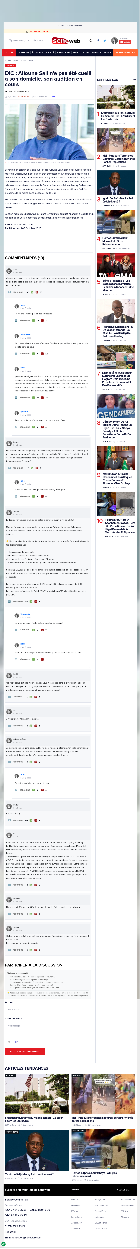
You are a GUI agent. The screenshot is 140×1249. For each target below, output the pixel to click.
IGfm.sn (74, 1203)
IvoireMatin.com (127, 1197)
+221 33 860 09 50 (16, 1207)
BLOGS (86, 52)
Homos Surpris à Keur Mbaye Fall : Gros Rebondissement (115, 241)
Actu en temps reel (74, 25)
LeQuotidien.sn (101, 1215)
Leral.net (74, 1191)
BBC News (125, 1203)
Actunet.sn (75, 1221)
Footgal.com (76, 1209)
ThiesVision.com (101, 1197)
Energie (106, 340)
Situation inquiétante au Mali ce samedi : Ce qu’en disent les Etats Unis (34, 1111)
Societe (106, 294)
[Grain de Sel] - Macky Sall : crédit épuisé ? (29, 1166)
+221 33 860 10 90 (39, 1202)
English (52, 97)
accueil (10, 52)
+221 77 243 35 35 (15, 1202)
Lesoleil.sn (75, 1197)
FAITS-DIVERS (64, 52)
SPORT (76, 52)
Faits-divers (108, 248)
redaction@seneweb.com (26, 1229)
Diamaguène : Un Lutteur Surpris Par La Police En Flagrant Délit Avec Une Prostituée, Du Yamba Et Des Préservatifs (117, 379)
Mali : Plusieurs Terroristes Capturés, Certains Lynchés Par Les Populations (118, 159)
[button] (15, 292)
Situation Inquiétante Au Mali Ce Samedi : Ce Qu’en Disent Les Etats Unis (118, 116)
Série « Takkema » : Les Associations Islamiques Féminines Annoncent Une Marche (118, 285)
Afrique (105, 123)
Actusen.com (76, 1215)
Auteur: (48, 999)
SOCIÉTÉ (50, 52)
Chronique (107, 206)
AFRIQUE (97, 52)
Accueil (61, 25)
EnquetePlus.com (128, 1191)
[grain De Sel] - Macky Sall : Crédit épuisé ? (118, 200)
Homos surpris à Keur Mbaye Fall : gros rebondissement (93, 1167)
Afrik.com (125, 1209)
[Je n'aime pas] (38, 292)
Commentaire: (48, 1023)
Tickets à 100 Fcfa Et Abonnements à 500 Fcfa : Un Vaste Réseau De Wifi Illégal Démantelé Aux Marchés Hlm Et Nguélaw (120, 526)
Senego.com (100, 1191)
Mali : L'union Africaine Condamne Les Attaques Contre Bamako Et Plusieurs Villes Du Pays (117, 479)
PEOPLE (108, 52)
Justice (23, 60)
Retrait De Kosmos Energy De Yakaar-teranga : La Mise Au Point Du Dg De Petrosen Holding (118, 331)
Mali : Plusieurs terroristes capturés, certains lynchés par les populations (102, 1111)
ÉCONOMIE (37, 52)
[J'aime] (29, 292)
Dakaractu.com (101, 1221)
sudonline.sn (100, 1209)
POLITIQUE (24, 52)
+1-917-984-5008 (15, 1218)
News (16, 60)
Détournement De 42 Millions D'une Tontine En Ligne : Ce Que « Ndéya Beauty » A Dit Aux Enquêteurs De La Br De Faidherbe (117, 429)
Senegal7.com (100, 1203)
